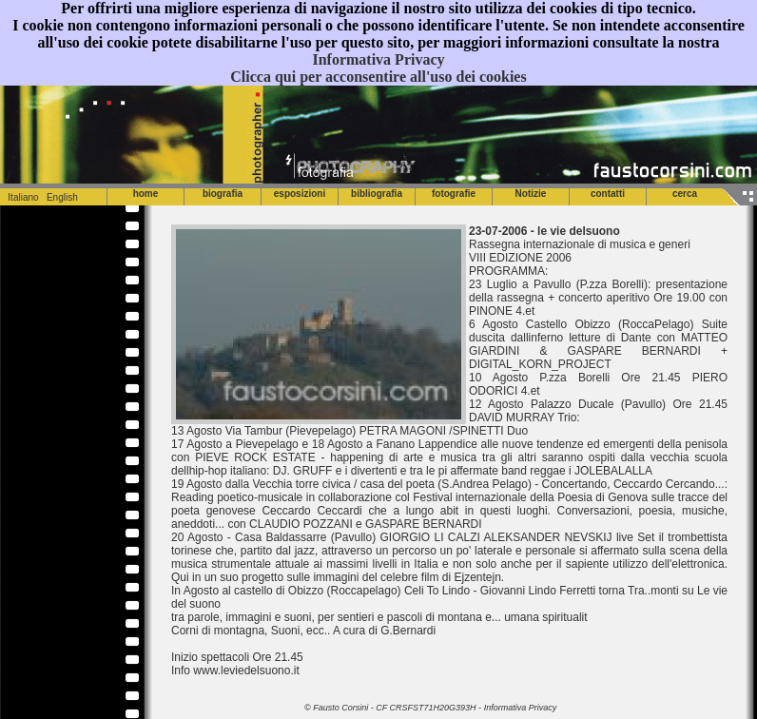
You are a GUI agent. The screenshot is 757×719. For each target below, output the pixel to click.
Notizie (531, 193)
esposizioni (299, 193)
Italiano (19, 197)
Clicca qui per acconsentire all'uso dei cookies (378, 76)
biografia (223, 193)
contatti (608, 193)
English (62, 197)
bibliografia (376, 193)
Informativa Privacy (378, 59)
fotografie (454, 193)
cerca (684, 193)
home (146, 193)
